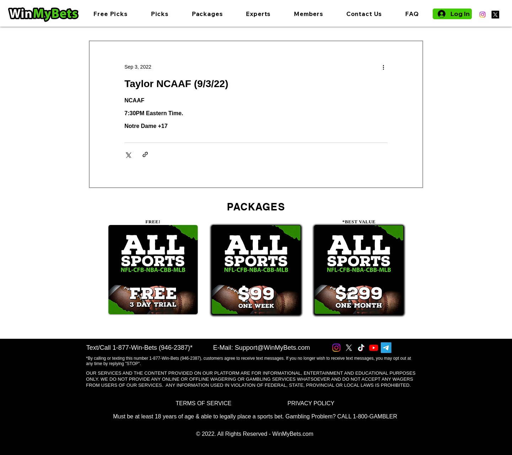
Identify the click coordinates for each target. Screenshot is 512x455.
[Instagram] (482, 14)
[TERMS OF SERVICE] (203, 403)
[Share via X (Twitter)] (127, 154)
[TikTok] (361, 347)
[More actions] (383, 67)
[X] (495, 14)
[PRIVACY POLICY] (311, 403)
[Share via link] (145, 154)
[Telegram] (386, 347)
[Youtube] (373, 347)
